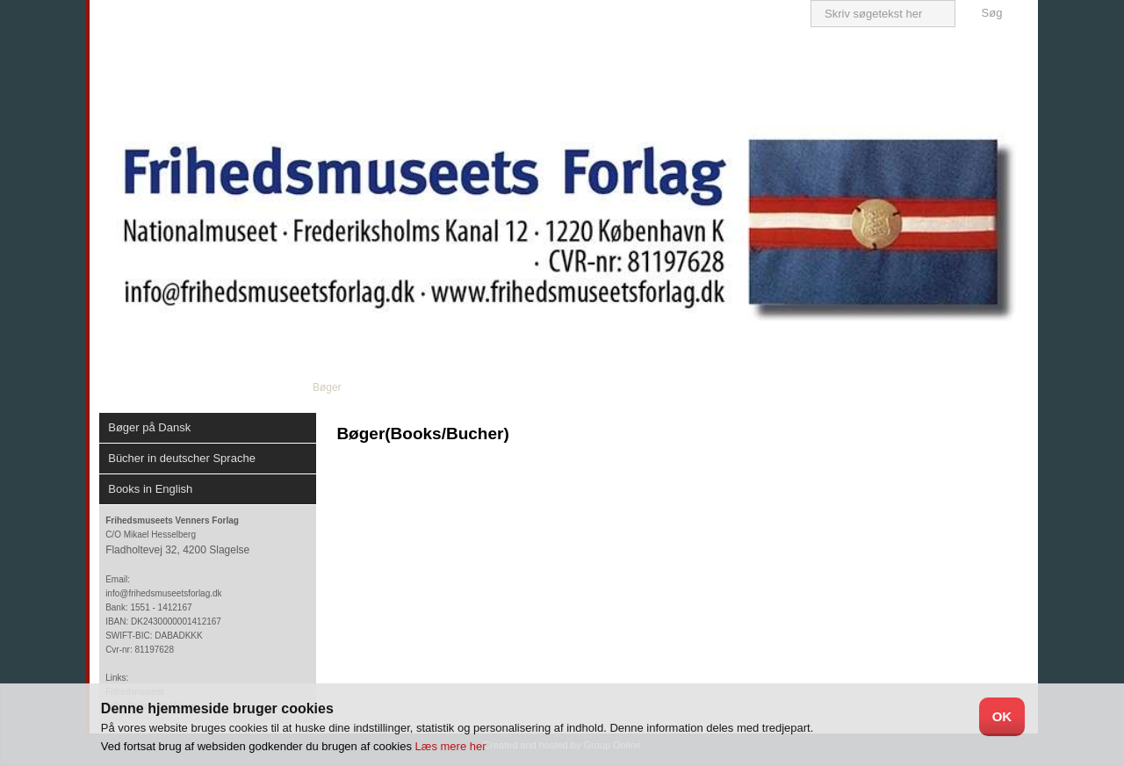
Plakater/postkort (506, 387)
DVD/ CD (404, 387)
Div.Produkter (619, 387)
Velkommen (147, 387)
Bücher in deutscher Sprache (182, 458)
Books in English (150, 488)
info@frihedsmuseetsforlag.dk (163, 593)
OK (1002, 716)
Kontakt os (800, 387)
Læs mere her (450, 746)
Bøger (327, 387)
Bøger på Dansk (149, 427)
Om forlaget (243, 387)
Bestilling (713, 387)
